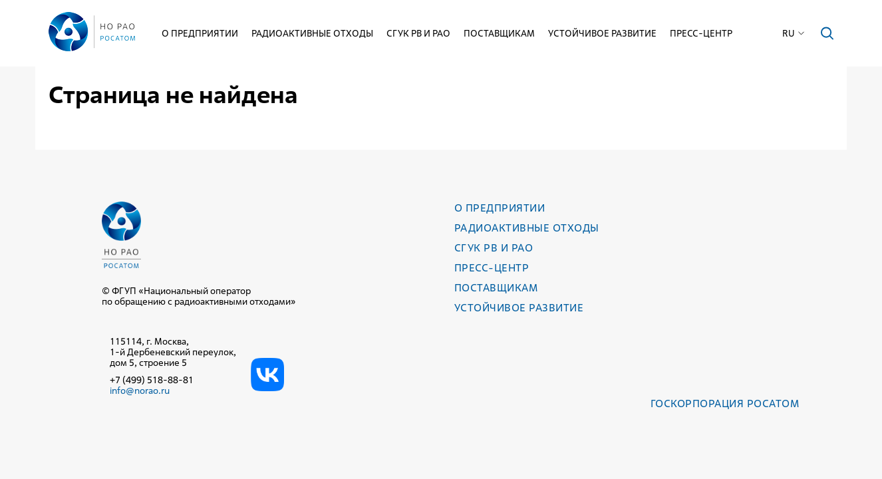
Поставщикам (499, 33)
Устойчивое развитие (602, 33)
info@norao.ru (140, 391)
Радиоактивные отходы (312, 33)
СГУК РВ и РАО (418, 33)
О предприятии (200, 33)
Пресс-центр (701, 33)
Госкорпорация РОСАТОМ (725, 403)
